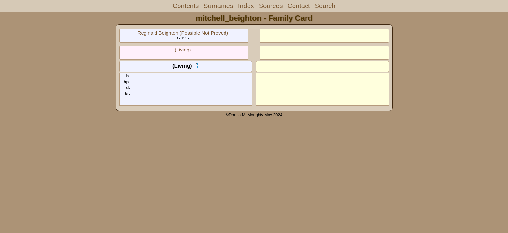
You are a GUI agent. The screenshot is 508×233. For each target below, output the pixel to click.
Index (246, 5)
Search (325, 5)
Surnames (218, 5)
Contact (298, 5)
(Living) (183, 49)
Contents (186, 5)
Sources (271, 5)
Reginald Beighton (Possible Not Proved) (182, 33)
